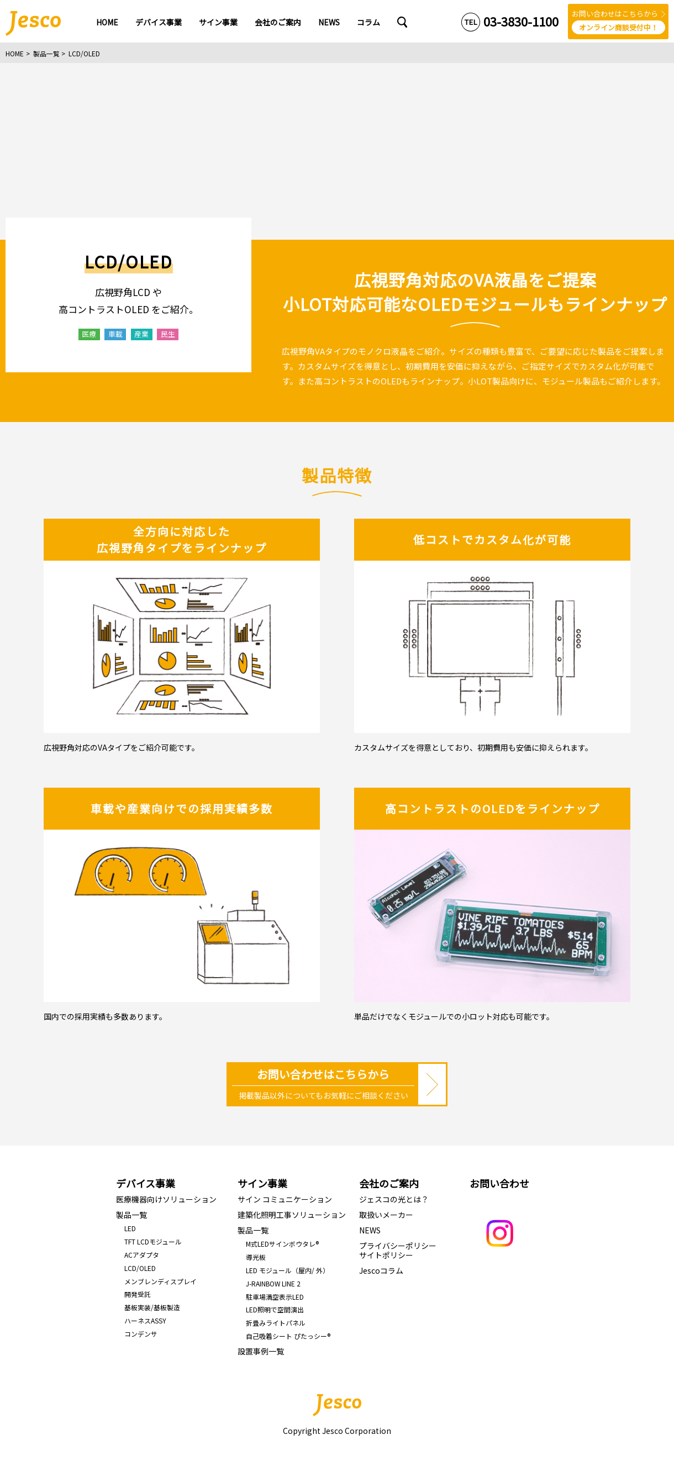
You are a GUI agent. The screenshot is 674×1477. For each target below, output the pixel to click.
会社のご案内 (389, 1183)
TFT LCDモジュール (153, 1241)
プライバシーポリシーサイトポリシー (397, 1250)
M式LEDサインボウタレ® (282, 1243)
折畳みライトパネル (276, 1322)
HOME (15, 53)
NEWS (370, 1230)
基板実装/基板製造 (152, 1307)
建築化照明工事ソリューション (292, 1214)
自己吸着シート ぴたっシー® (288, 1336)
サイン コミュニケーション (285, 1199)
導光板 (256, 1257)
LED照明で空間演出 (275, 1309)
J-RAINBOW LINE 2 (273, 1283)
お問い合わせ (499, 1183)
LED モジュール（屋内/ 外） (287, 1270)
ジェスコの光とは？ (394, 1199)
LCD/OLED (140, 1268)
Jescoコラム (381, 1270)
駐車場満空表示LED (275, 1296)
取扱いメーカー (386, 1214)
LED (130, 1228)
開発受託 (137, 1294)
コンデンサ (140, 1333)
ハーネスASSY (145, 1320)
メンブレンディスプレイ (160, 1281)
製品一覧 (46, 53)
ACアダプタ (141, 1254)
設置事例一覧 (261, 1351)
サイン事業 (262, 1183)
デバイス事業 (145, 1183)
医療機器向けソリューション (166, 1199)
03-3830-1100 (521, 21)
